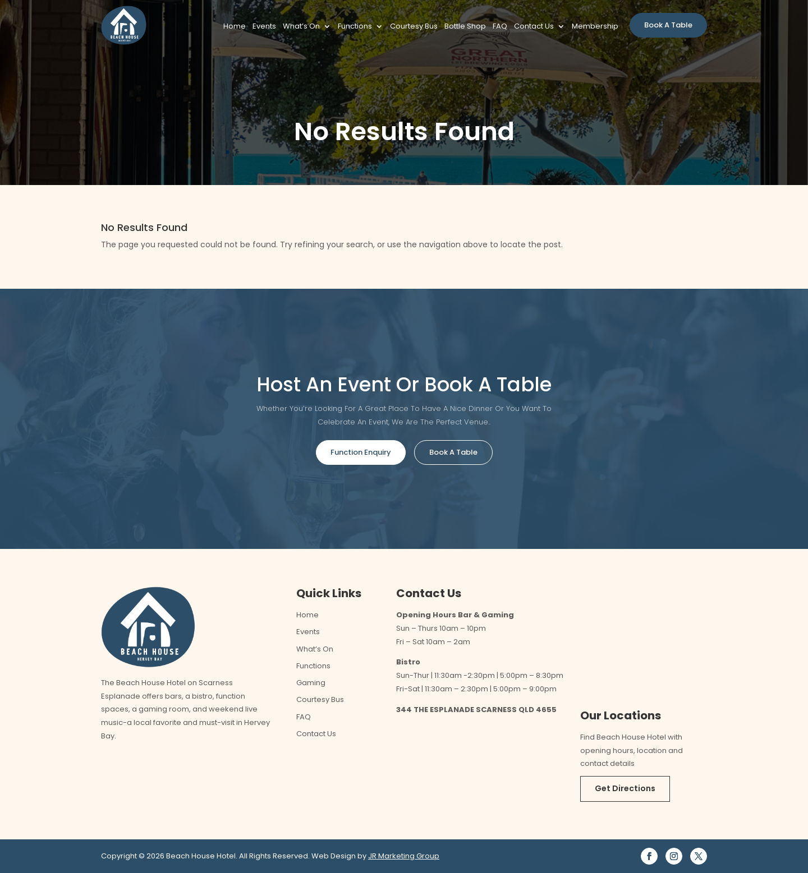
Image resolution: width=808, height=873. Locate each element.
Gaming (310, 682)
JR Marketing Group (403, 856)
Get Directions (625, 788)
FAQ (500, 26)
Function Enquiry (360, 452)
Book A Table (668, 25)
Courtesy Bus (414, 26)
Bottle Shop (465, 26)
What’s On (301, 26)
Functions (355, 26)
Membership (595, 26)
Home (234, 26)
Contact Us (534, 26)
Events (264, 26)
